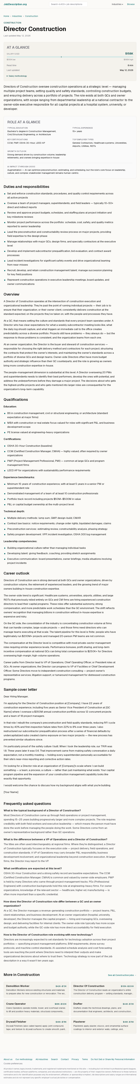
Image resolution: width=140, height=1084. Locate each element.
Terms (85, 1059)
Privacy (75, 1059)
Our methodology (24, 1059)
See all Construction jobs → (122, 975)
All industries (42, 1059)
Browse (131, 4)
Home (6, 16)
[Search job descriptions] (68, 4)
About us (8, 1059)
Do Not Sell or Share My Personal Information (113, 1059)
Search (54, 1059)
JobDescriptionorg (15, 4)
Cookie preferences (13, 1063)
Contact (65, 1059)
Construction (31, 16)
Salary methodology (18, 76)
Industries (117, 4)
